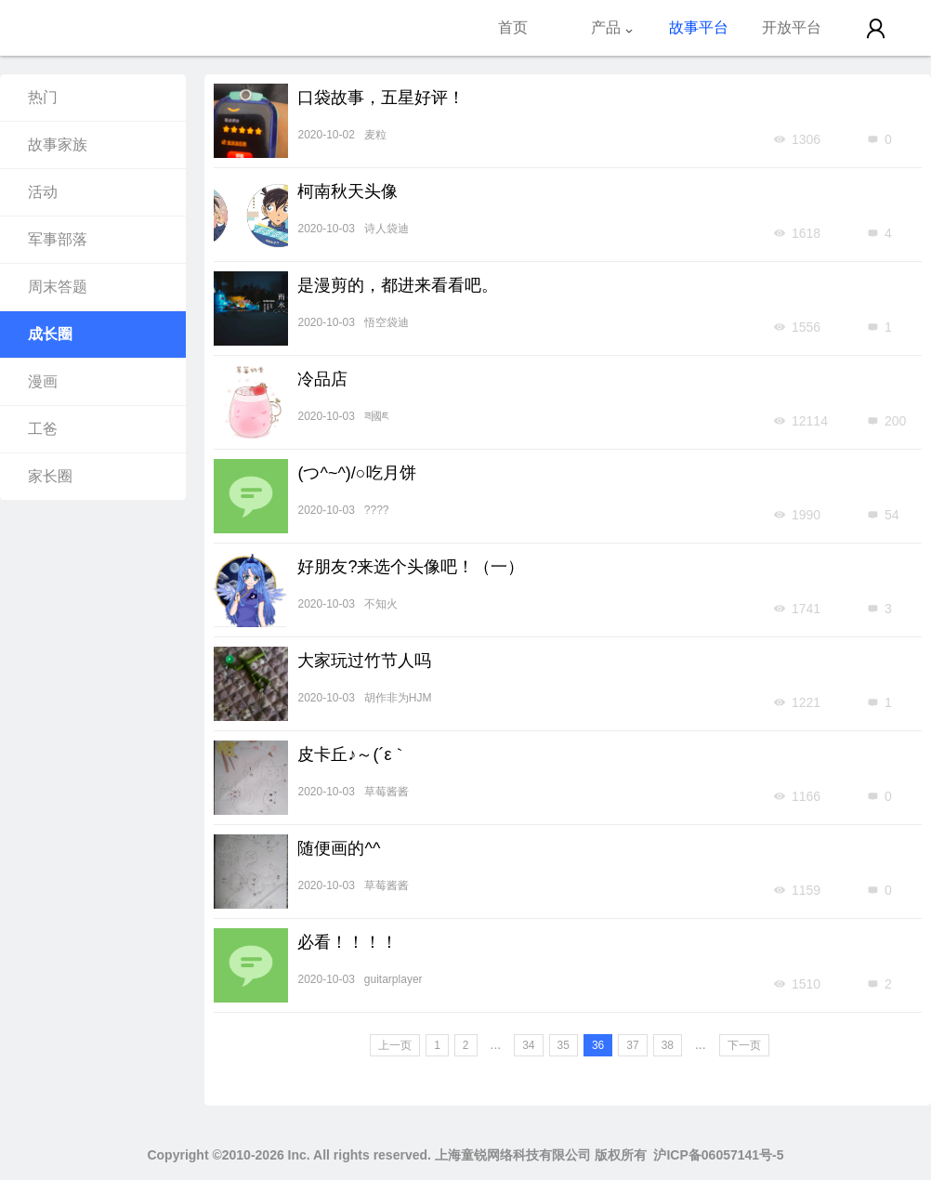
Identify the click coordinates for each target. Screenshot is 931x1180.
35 (563, 1045)
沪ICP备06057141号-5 (718, 1154)
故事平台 (698, 27)
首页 (513, 27)
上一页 (395, 1045)
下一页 (744, 1045)
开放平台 (791, 27)
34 (528, 1045)
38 (668, 1045)
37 (632, 1045)
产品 (612, 27)
